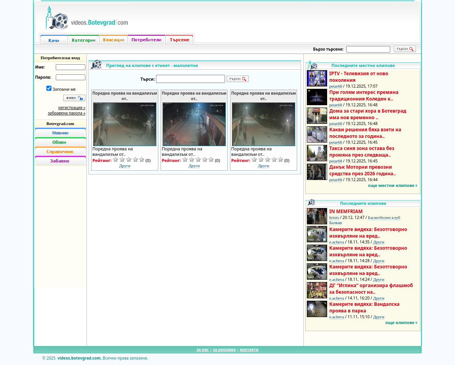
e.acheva (336, 242)
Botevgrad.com (60, 123)
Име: (40, 67)
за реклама (224, 349)
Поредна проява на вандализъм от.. (124, 95)
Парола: (43, 77)
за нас (203, 349)
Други (125, 165)
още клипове (399, 322)
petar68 (335, 86)
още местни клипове (391, 185)
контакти (249, 349)
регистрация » (71, 107)
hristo (334, 217)
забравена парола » (66, 113)
